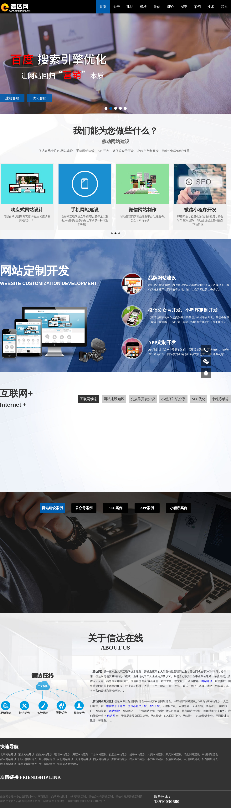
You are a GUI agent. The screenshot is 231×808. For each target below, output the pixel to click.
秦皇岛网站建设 (27, 764)
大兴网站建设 (155, 754)
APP (184, 7)
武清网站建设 (8, 764)
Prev (5, 57)
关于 (116, 7)
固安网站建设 (101, 759)
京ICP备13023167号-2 (92, 801)
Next (226, 57)
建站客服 (12, 98)
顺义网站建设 (174, 754)
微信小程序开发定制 (128, 796)
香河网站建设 (137, 759)
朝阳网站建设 (62, 754)
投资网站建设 (210, 759)
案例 (197, 7)
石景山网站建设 (118, 754)
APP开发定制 (78, 796)
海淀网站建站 (80, 754)
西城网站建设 (44, 754)
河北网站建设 (65, 759)
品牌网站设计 (59, 796)
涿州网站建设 (192, 759)
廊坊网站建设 (119, 759)
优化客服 (39, 98)
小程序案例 (178, 500)
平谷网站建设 (210, 754)
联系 (224, 7)
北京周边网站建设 (68, 764)
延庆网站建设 (47, 759)
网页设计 (43, 796)
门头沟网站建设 (27, 759)
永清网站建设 (174, 759)
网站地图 (73, 801)
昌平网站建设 (137, 754)
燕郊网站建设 (155, 759)
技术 (210, 7)
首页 (103, 7)
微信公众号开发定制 (101, 796)
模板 (143, 7)
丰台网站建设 (98, 754)
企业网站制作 (27, 796)
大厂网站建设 (47, 764)
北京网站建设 (8, 754)
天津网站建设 (83, 759)
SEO (170, 7)
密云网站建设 (8, 759)
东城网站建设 (26, 754)
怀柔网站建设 (192, 754)
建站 (129, 7)
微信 (156, 7)
